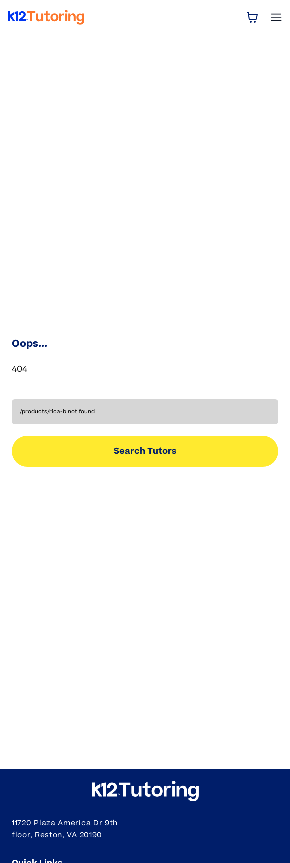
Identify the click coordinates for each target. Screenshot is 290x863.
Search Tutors (145, 451)
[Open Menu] (276, 17)
